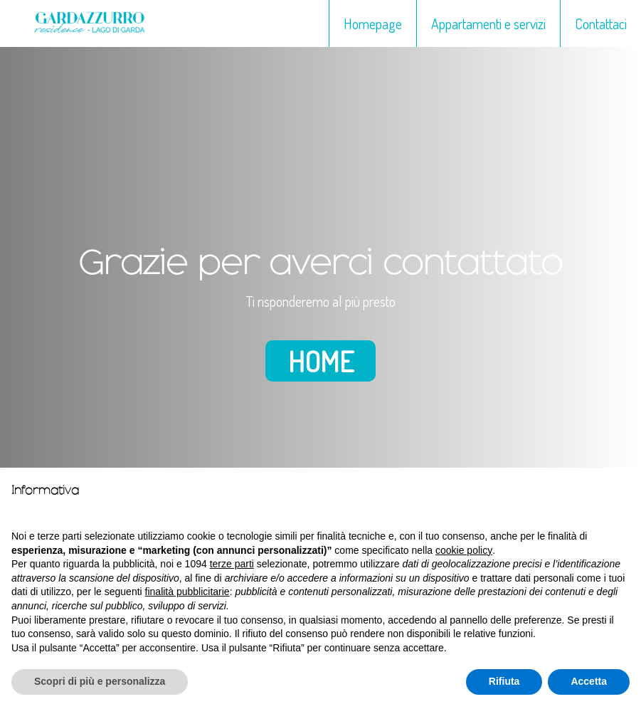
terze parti (232, 563)
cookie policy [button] (463, 550)
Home (321, 361)
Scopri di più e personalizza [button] (99, 681)
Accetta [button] (589, 681)
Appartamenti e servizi (488, 23)
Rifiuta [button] (504, 681)
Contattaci (601, 23)
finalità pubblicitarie (187, 591)
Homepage (373, 23)
